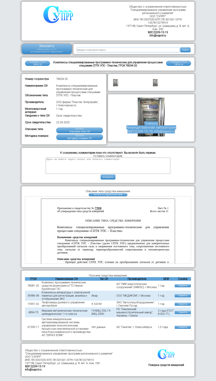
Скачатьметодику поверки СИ (79, 137)
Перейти (182, 288)
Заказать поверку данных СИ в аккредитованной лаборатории (47, 48)
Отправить (108, 180)
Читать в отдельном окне (107, 197)
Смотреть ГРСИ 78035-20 (37, 63)
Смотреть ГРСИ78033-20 (178, 63)
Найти (185, 50)
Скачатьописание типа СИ (79, 130)
